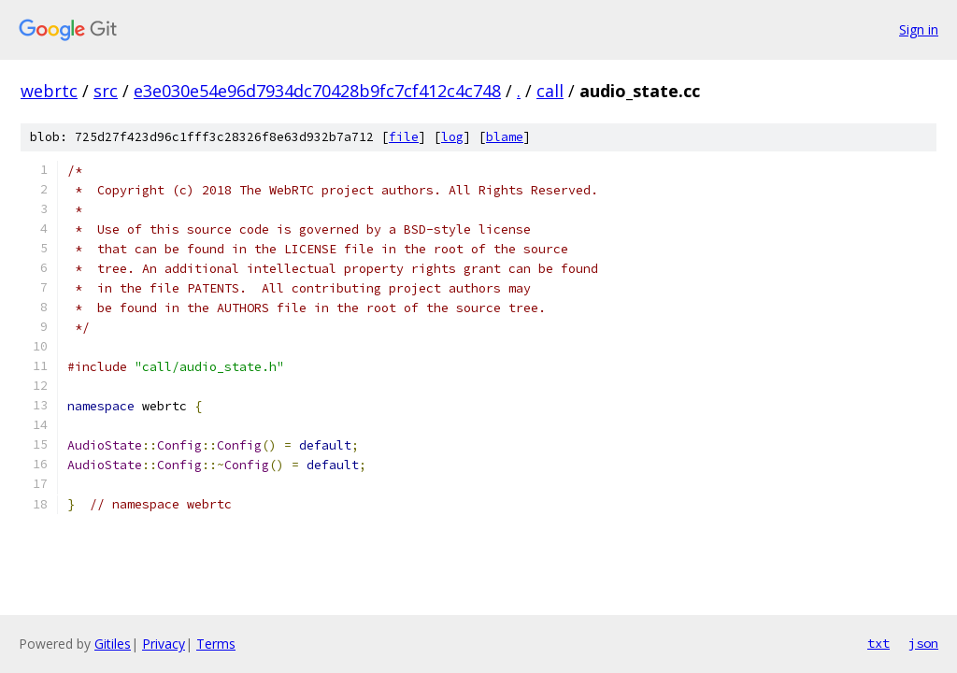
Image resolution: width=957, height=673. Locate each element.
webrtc (49, 90)
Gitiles (112, 643)
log (452, 137)
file (404, 137)
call (550, 90)
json (923, 643)
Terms (216, 643)
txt (878, 643)
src (105, 90)
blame (504, 137)
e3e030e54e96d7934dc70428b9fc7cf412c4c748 (317, 90)
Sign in (918, 29)
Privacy (163, 643)
